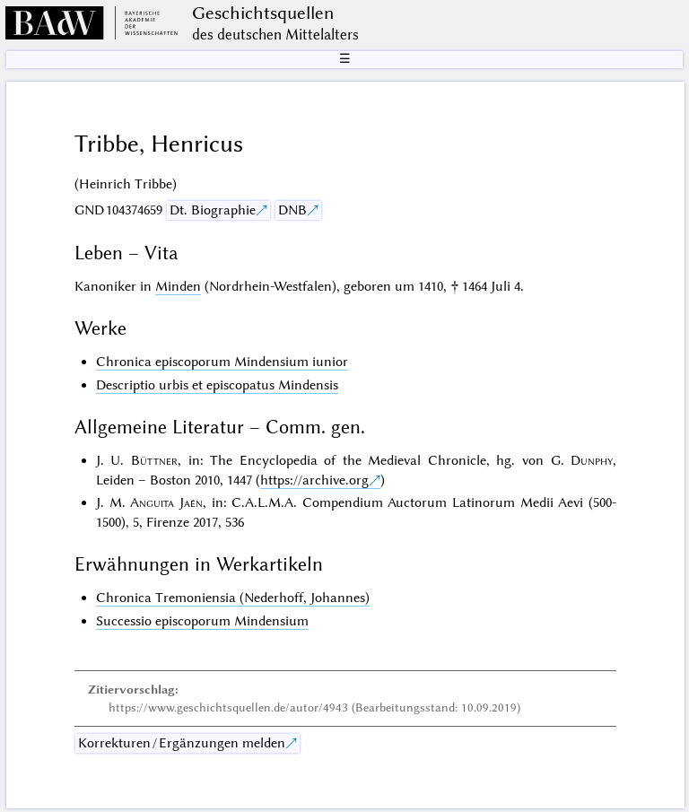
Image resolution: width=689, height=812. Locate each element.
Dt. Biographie (213, 210)
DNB (292, 210)
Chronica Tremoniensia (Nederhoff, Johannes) (233, 597)
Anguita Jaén (166, 502)
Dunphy (592, 460)
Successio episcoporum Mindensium (202, 621)
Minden (178, 286)
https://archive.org (314, 480)
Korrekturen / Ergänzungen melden (181, 743)
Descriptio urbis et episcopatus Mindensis (217, 385)
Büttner (154, 460)
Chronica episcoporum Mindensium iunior (222, 362)
